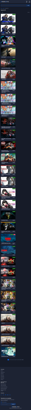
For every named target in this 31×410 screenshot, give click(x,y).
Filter (2, 12)
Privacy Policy (2, 376)
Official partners (3, 372)
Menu (29, 2)
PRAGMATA (3, 34)
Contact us (2, 379)
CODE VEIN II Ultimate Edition (6, 334)
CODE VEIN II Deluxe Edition (5, 345)
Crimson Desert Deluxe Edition (6, 68)
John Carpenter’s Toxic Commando (5, 163)
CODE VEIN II (3, 323)
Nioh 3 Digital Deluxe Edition (6, 266)
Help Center (2, 373)
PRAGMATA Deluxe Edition (5, 23)
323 (22, 359)
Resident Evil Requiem (5, 186)
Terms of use (2, 375)
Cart (26, 2)
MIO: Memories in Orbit (5, 356)
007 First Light (4, 57)
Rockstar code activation (4, 388)
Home (1, 8)
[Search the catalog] (13, 5)
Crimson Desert (4, 79)
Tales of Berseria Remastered (6, 209)
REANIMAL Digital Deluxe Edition (6, 243)
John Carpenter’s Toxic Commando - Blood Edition (5, 151)
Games (4, 8)
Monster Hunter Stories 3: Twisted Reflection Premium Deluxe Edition (6, 91)
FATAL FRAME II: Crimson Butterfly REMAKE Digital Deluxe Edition (6, 127)
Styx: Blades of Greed (5, 220)
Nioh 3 (2, 277)
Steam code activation (3, 385)
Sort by (28, 12)
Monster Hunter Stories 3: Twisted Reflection (5, 115)
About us (2, 370)
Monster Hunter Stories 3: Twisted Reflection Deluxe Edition (6, 104)
